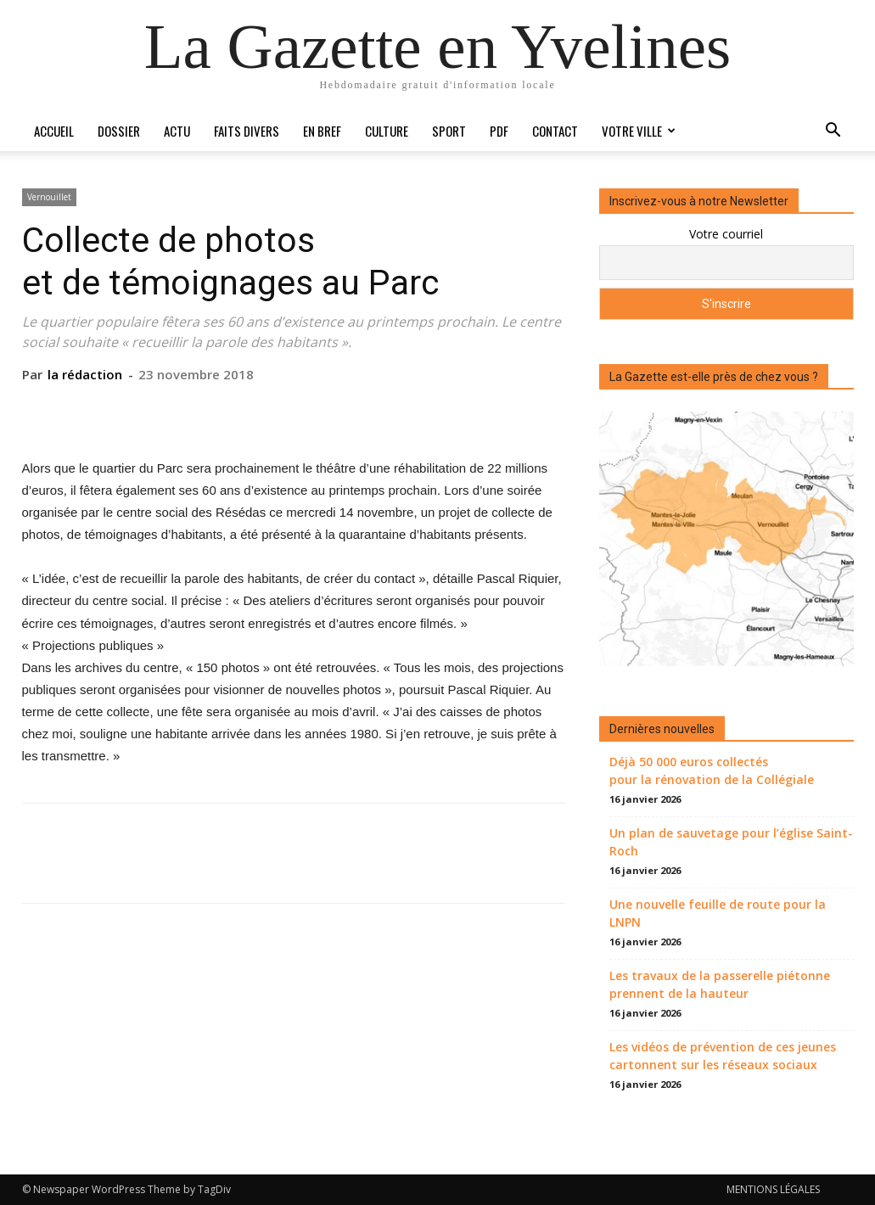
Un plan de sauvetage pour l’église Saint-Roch (731, 842)
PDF (499, 130)
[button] (833, 132)
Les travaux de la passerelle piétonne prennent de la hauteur (719, 984)
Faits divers (246, 130)
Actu (177, 130)
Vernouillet (49, 197)
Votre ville (639, 130)
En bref (322, 130)
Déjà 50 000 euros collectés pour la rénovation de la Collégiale (711, 770)
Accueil (54, 130)
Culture (386, 130)
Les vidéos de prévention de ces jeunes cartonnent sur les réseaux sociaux (722, 1056)
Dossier (119, 130)
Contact (555, 130)
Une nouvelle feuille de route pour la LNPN (717, 913)
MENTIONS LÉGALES (773, 1189)
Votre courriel (726, 234)
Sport (449, 130)
